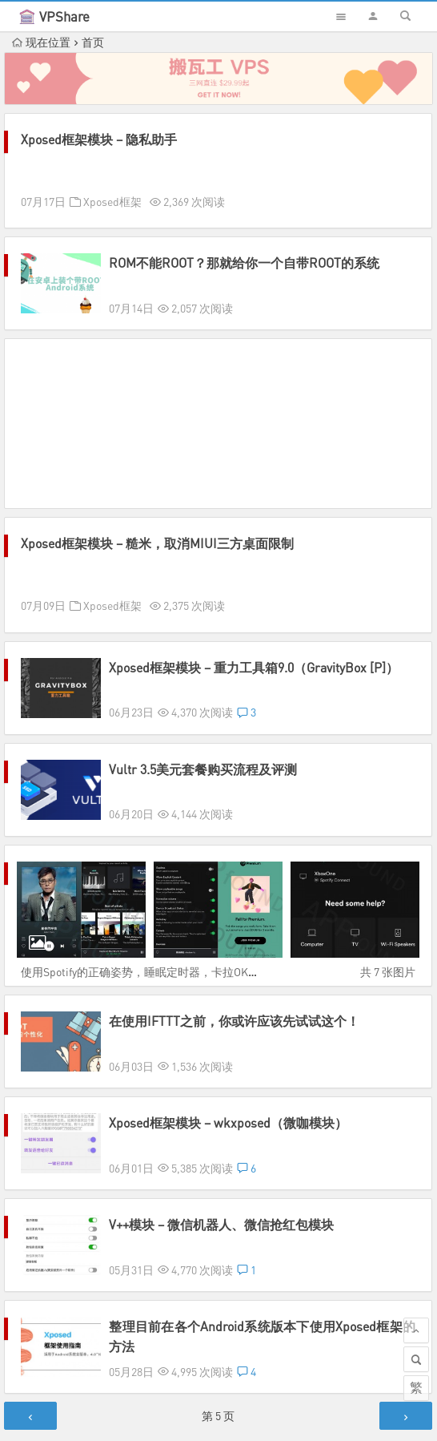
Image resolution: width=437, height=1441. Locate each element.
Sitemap (299, 1411)
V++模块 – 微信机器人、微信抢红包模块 (221, 1196)
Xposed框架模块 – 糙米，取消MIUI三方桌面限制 (157, 543)
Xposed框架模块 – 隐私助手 (99, 139)
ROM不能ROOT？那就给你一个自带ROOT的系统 (244, 263)
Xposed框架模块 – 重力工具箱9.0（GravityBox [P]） (254, 668)
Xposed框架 (112, 201)
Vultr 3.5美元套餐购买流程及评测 (203, 769)
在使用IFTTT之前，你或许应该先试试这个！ (234, 1021)
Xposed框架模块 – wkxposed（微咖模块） (228, 1108)
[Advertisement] (218, 423)
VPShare (64, 16)
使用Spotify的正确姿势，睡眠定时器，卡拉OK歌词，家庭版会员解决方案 (202, 972)
